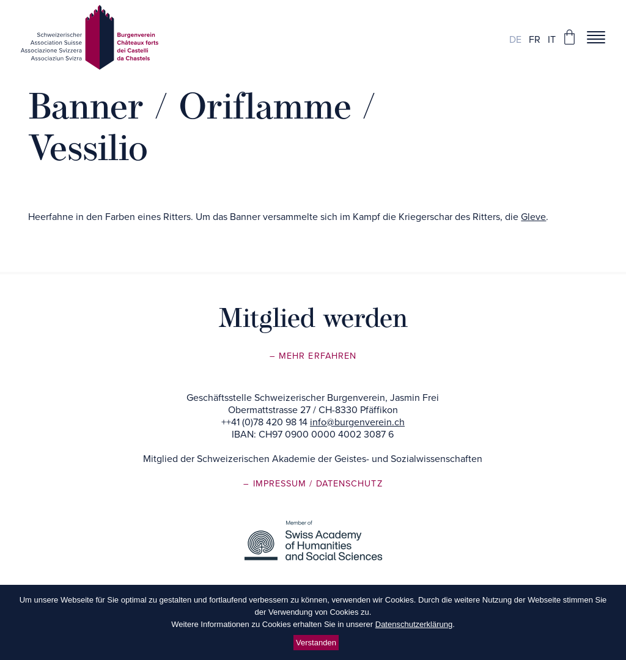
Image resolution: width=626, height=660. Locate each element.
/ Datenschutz (345, 484)
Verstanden (316, 642)
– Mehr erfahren (313, 356)
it (552, 40)
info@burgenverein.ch (357, 422)
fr (534, 40)
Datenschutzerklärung (413, 624)
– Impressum (276, 484)
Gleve (533, 217)
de (515, 40)
